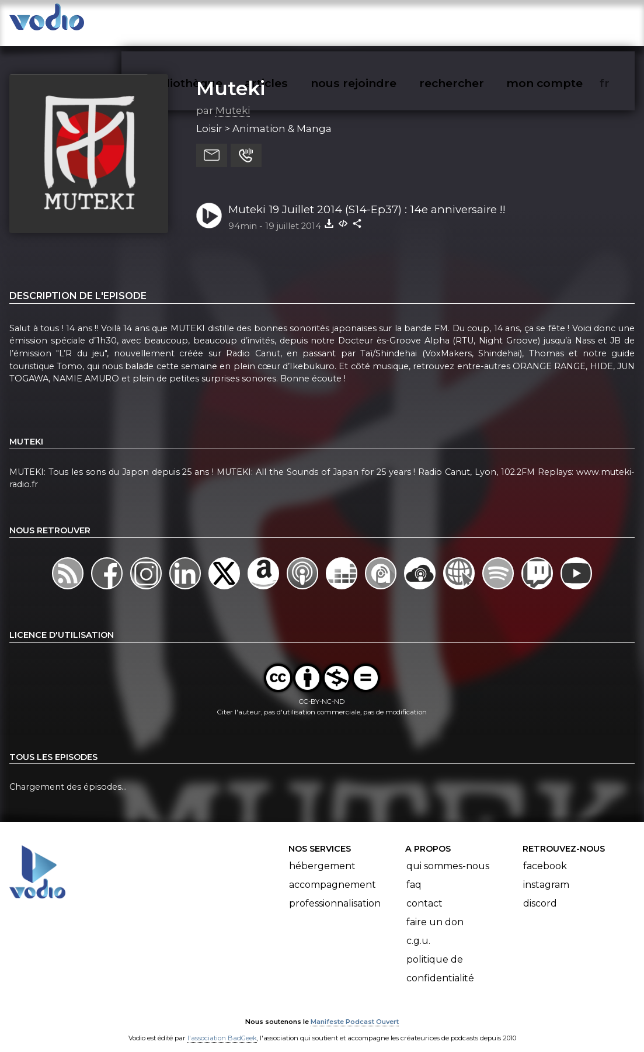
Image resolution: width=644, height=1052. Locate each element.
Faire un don (435, 910)
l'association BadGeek (222, 1026)
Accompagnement (332, 873)
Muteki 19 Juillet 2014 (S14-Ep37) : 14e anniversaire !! (367, 197)
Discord (540, 892)
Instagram (546, 873)
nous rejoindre (377, 21)
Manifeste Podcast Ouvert (355, 1010)
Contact (424, 892)
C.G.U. (418, 929)
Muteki (230, 76)
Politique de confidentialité (440, 958)
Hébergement (322, 854)
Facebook (545, 854)
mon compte (563, 21)
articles (292, 21)
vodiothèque (213, 21)
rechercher (472, 21)
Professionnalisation (335, 892)
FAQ (414, 873)
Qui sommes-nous (447, 854)
